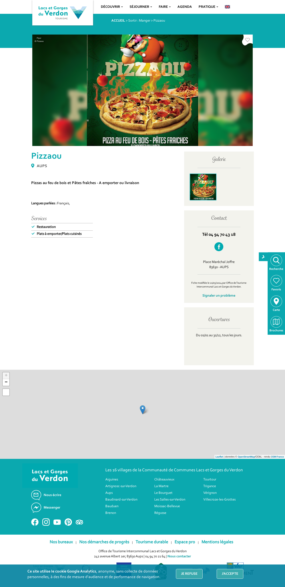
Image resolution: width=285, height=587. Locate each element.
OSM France (277, 457)
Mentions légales (217, 542)
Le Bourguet (163, 493)
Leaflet (219, 457)
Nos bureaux (61, 542)
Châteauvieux (164, 479)
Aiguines (111, 479)
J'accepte (230, 574)
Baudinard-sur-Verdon (121, 499)
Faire (165, 7)
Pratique (208, 7)
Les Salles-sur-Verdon (169, 499)
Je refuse (189, 574)
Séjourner (141, 7)
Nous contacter (179, 556)
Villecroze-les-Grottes (219, 499)
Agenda (184, 7)
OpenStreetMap (246, 457)
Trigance (209, 486)
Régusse (160, 513)
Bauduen (111, 506)
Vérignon (210, 493)
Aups (109, 493)
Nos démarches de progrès (104, 542)
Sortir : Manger (139, 21)
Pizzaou (159, 21)
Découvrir (112, 7)
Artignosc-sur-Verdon (120, 486)
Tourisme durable (152, 542)
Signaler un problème (218, 296)
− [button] (6, 382)
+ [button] (6, 375)
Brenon (110, 513)
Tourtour (209, 479)
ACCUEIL (118, 21)
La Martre (161, 486)
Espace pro (185, 542)
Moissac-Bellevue (167, 506)
